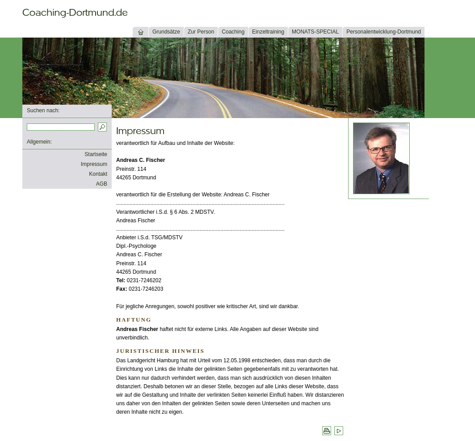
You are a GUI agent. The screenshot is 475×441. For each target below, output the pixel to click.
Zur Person (201, 32)
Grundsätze (166, 32)
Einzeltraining (268, 32)
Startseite (95, 154)
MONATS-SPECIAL (315, 32)
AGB (101, 184)
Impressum (94, 164)
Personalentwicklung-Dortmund (383, 32)
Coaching (233, 32)
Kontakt (98, 174)
